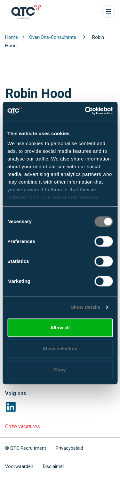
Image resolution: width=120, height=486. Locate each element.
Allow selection (60, 348)
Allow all (60, 327)
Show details (85, 307)
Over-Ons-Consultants (53, 37)
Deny (60, 369)
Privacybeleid (69, 448)
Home (12, 37)
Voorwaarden (19, 466)
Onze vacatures (22, 426)
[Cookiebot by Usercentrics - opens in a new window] (85, 111)
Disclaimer (53, 466)
